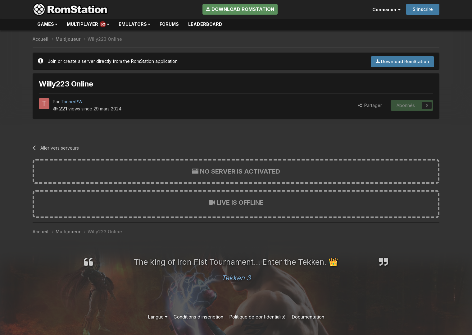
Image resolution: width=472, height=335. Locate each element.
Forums (169, 24)
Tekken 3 (236, 278)
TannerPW (72, 101)
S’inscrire (423, 9)
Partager (370, 105)
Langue (158, 317)
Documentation (308, 317)
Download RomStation (240, 9)
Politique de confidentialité (257, 317)
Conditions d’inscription (198, 317)
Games (47, 24)
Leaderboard (205, 24)
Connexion (386, 9)
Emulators (134, 24)
